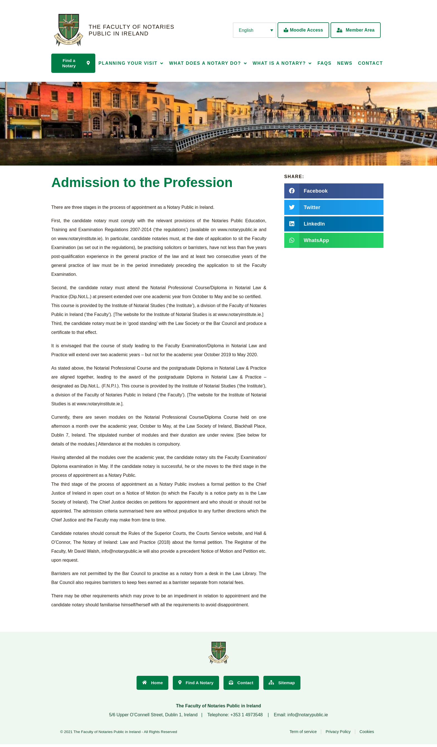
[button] (333, 192)
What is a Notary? (282, 64)
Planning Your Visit (130, 64)
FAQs (324, 64)
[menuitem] (254, 30)
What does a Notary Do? (208, 64)
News (345, 64)
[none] (254, 30)
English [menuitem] (246, 30)
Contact (370, 64)
